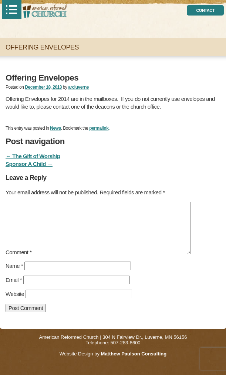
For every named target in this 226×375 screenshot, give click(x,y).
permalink (98, 128)
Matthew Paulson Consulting (134, 354)
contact (205, 10)
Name (14, 266)
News (55, 128)
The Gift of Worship (33, 156)
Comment (19, 252)
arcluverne (78, 87)
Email (14, 280)
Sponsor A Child (29, 164)
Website (15, 294)
